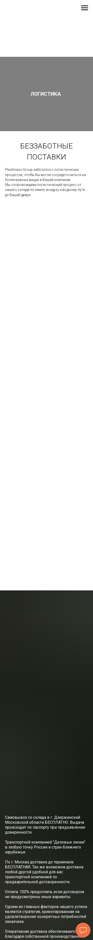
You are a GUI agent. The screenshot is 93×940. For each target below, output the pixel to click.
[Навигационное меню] (84, 7)
